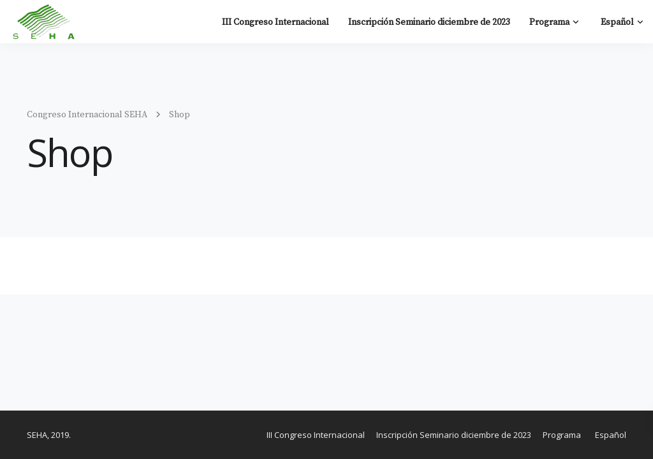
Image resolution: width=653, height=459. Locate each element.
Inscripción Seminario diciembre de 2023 (429, 22)
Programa (549, 22)
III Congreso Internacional (275, 22)
